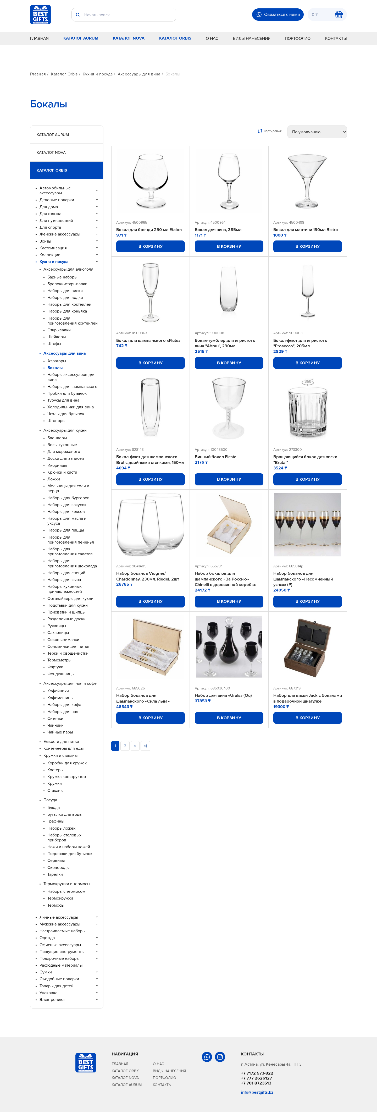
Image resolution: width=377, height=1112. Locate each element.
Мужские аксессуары (60, 924)
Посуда (50, 799)
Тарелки (55, 874)
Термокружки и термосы (66, 883)
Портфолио (298, 38)
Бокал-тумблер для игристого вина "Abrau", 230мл (226, 343)
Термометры (59, 660)
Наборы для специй (66, 572)
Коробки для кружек (67, 762)
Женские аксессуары (60, 234)
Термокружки (60, 898)
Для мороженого (63, 451)
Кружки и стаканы (60, 755)
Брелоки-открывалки (67, 283)
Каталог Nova (129, 38)
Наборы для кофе (64, 704)
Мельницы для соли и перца (68, 488)
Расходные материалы (61, 965)
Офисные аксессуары (60, 944)
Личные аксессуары (59, 917)
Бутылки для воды (64, 814)
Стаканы (55, 790)
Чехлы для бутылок (65, 413)
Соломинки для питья (68, 646)
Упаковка (48, 992)
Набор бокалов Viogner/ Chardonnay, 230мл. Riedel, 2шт (148, 583)
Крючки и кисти (62, 472)
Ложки (53, 478)
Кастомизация (53, 247)
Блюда (53, 807)
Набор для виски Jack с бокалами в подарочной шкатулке (298, 708)
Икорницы (57, 465)
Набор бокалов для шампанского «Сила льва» (143, 706)
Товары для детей (57, 985)
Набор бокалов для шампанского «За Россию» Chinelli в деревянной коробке (226, 586)
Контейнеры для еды (63, 748)
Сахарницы (58, 632)
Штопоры (56, 420)
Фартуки (55, 666)
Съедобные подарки (59, 978)
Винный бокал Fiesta (216, 458)
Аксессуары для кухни (65, 430)
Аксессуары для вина (139, 74)
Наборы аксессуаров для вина (71, 377)
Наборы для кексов (66, 511)
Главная (39, 38)
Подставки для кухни (67, 605)
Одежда (47, 937)
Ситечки (55, 718)
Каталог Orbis (175, 38)
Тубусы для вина (63, 400)
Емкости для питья (61, 741)
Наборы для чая (62, 711)
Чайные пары (60, 732)
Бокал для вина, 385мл (219, 230)
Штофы (54, 343)
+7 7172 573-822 (257, 1073)
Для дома (49, 206)
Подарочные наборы (59, 958)
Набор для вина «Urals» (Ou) (224, 703)
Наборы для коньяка (67, 311)
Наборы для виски (65, 290)
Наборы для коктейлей (69, 304)
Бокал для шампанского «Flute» (149, 341)
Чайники (55, 725)
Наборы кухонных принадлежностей (64, 589)
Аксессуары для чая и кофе (70, 683)
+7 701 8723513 (256, 1083)
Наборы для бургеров (68, 497)
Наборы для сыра (64, 579)
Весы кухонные (62, 444)
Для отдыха (50, 213)
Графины (55, 821)
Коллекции (50, 254)
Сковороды (58, 867)
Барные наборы (62, 277)
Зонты (45, 241)
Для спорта (50, 227)
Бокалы (173, 74)
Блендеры (57, 437)
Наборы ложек (61, 828)
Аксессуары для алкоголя (68, 269)
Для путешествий (56, 220)
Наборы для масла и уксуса (66, 521)
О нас (212, 38)
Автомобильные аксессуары (55, 190)
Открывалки (59, 329)
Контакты (336, 38)
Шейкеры (56, 336)
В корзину (150, 247)
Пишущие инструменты (62, 951)
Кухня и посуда (98, 74)
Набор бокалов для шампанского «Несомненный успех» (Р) (303, 586)
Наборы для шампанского (72, 386)
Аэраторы (56, 360)
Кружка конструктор (66, 776)
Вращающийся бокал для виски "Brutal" (306, 460)
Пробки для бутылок (67, 393)
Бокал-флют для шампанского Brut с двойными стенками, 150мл (147, 463)
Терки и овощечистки (67, 653)
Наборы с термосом (66, 891)
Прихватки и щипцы (66, 612)
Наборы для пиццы (65, 530)
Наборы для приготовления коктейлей (72, 321)
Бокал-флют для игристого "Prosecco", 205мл (301, 343)
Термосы (55, 905)
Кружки (54, 783)
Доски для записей (65, 458)
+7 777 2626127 (256, 1078)
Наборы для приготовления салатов (70, 551)
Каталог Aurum (80, 38)
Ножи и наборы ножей (68, 846)
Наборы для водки (65, 297)
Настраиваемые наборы (62, 930)
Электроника (52, 999)
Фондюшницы (60, 673)
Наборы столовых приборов (64, 837)
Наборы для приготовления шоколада (72, 563)
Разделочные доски (66, 618)
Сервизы (56, 860)
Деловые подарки (57, 199)
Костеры (55, 769)
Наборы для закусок (66, 504)
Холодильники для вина (70, 406)
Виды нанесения (251, 38)
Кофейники (58, 690)
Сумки (46, 971)
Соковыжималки (63, 639)
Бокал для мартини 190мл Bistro (306, 230)
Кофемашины (60, 697)
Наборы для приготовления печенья (70, 540)
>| (145, 760)
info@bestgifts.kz (257, 1092)
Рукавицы (56, 625)
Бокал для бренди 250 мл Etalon (150, 230)
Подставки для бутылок (69, 853)
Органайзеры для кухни (70, 598)
